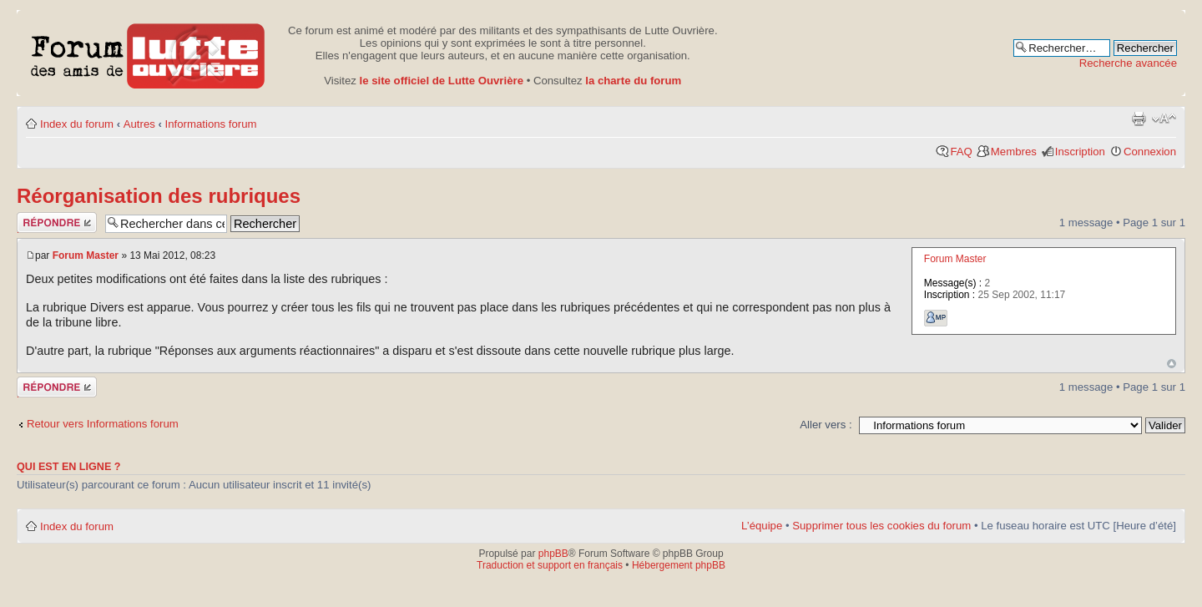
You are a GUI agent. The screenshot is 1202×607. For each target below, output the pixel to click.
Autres (139, 124)
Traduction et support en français (550, 565)
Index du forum (77, 124)
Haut (1171, 363)
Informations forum (211, 124)
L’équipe (761, 525)
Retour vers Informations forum (103, 423)
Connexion (1150, 151)
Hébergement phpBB (678, 565)
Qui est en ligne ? (69, 467)
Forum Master (86, 255)
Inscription (1080, 151)
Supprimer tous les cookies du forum (881, 525)
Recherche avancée (1128, 63)
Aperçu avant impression (1138, 118)
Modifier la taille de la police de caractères (1164, 118)
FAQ (961, 151)
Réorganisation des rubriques (158, 196)
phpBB (553, 553)
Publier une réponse (57, 222)
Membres (1014, 151)
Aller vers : (825, 424)
